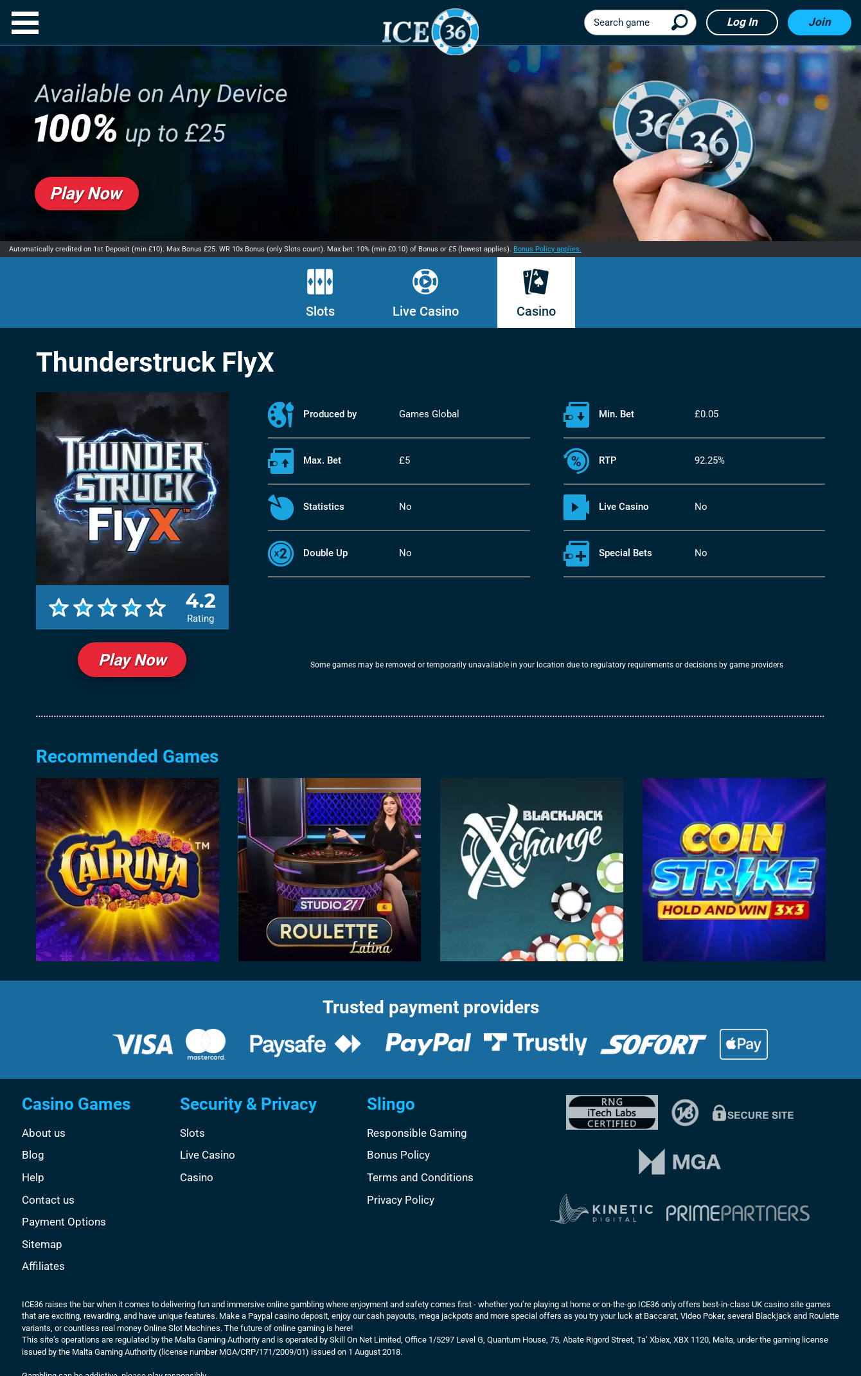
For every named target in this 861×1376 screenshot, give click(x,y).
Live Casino (426, 311)
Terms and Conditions (420, 1177)
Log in (742, 21)
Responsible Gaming (417, 1133)
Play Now (132, 660)
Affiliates (43, 1266)
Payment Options (64, 1221)
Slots (320, 311)
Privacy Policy (400, 1199)
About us (44, 1133)
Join (819, 21)
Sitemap (42, 1244)
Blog (33, 1154)
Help (33, 1177)
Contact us (48, 1199)
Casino (536, 311)
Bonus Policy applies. (547, 249)
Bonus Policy (398, 1154)
